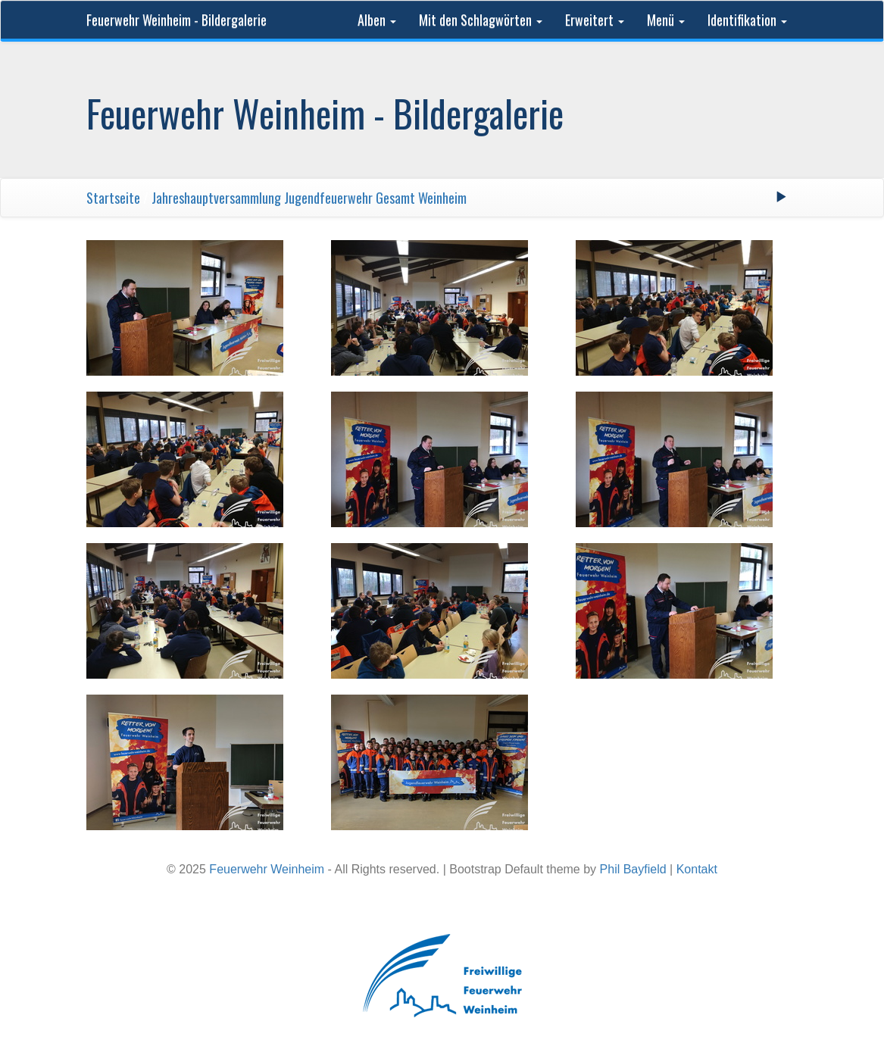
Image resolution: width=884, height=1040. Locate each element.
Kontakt (696, 869)
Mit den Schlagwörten (480, 20)
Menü (666, 20)
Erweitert (594, 20)
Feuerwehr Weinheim (266, 869)
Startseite (113, 198)
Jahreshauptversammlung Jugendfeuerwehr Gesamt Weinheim (309, 198)
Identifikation (747, 20)
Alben (377, 20)
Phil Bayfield (633, 869)
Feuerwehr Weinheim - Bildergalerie (176, 20)
